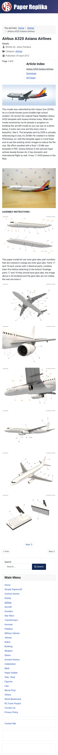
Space (8, 655)
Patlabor (9, 629)
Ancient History (12, 659)
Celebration (10, 664)
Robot (7, 642)
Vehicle (8, 637)
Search (8, 562)
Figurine (8, 681)
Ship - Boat (10, 677)
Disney (8, 598)
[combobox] (18, 567)
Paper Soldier (11, 672)
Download (31, 73)
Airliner (18, 51)
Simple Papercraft (13, 589)
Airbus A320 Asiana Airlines (39, 69)
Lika (7, 686)
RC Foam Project (13, 703)
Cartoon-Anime (12, 593)
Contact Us (10, 708)
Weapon (9, 651)
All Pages (31, 78)
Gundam (9, 611)
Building (8, 646)
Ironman (9, 624)
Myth (7, 668)
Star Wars (9, 615)
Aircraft (8, 607)
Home (7, 585)
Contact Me (10, 723)
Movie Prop (10, 690)
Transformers (11, 620)
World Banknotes (13, 699)
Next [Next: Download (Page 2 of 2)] (29, 544)
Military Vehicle (12, 633)
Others (8, 694)
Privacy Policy (11, 712)
